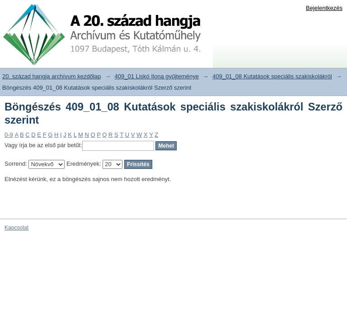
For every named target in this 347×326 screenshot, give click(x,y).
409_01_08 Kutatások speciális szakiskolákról (272, 76)
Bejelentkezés (324, 8)
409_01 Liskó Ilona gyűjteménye (157, 76)
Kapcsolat (16, 228)
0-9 (9, 134)
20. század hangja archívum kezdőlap (51, 76)
